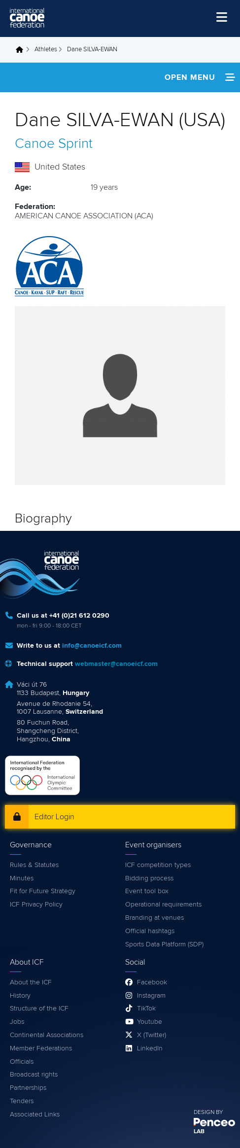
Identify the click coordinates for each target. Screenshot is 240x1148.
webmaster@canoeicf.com (116, 664)
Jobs (17, 1021)
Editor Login (54, 817)
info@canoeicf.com (92, 645)
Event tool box (147, 891)
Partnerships (28, 1087)
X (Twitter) (151, 1035)
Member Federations (41, 1048)
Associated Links (35, 1114)
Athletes (45, 49)
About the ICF (31, 982)
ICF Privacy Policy (36, 904)
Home (22, 50)
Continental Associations (46, 1035)
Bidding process (149, 878)
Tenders (22, 1101)
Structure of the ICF (39, 1008)
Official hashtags (149, 931)
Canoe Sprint (54, 144)
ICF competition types (158, 865)
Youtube (149, 1021)
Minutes (22, 878)
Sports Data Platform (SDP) (164, 944)
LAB (199, 1132)
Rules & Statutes (34, 865)
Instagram (151, 995)
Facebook (152, 982)
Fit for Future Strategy (42, 891)
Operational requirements (163, 904)
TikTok (146, 1008)
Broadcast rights (34, 1074)
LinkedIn (150, 1048)
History (20, 995)
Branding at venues (154, 917)
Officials (22, 1061)
